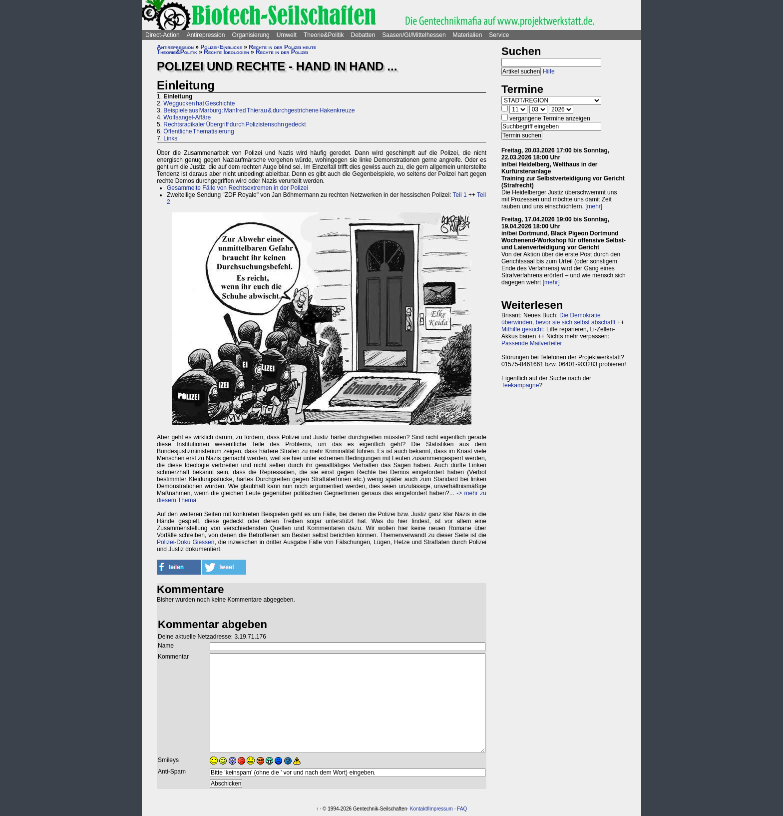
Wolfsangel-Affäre (187, 117)
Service (499, 34)
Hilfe (549, 71)
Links (170, 138)
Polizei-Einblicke (221, 46)
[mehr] (593, 206)
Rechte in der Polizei (282, 51)
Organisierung (250, 34)
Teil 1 (460, 194)
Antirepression (206, 34)
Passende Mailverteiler (531, 343)
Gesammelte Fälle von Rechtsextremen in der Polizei (237, 187)
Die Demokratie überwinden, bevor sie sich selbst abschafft (558, 319)
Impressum (440, 809)
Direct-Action (162, 34)
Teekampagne (520, 385)
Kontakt (418, 809)
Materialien (467, 34)
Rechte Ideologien (226, 51)
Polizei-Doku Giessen (185, 542)
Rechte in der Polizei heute (282, 46)
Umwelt (287, 34)
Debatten (363, 34)
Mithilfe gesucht (522, 329)
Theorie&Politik (324, 34)
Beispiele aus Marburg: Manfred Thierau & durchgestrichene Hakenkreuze (259, 110)
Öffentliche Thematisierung (198, 131)
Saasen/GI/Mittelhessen (413, 34)
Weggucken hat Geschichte (199, 103)
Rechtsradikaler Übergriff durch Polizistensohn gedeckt (234, 124)
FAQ (462, 809)
